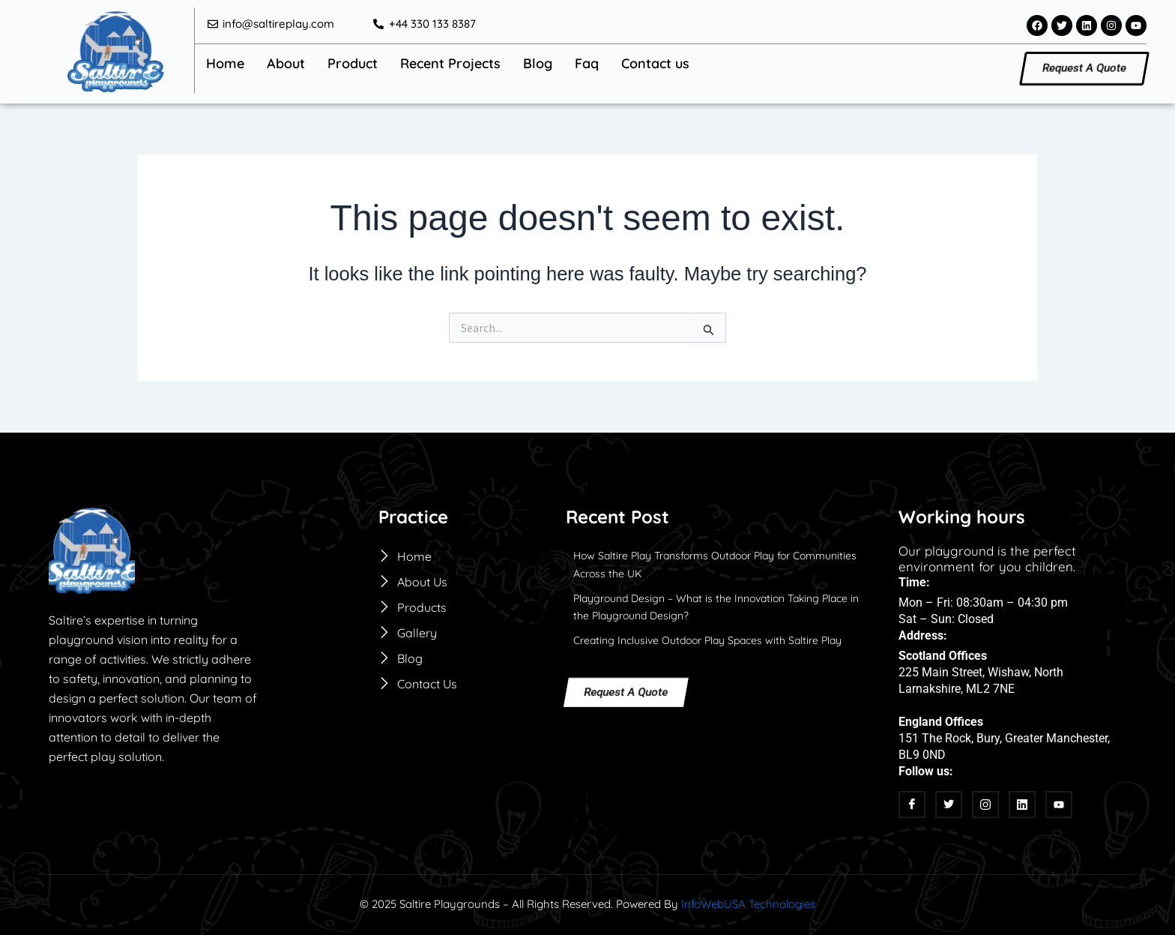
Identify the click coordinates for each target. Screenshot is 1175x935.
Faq (587, 62)
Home (225, 62)
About (286, 62)
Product (352, 62)
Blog (537, 62)
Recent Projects (450, 62)
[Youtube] (1058, 804)
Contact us (655, 62)
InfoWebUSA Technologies (748, 904)
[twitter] (948, 804)
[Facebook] (911, 804)
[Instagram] (985, 804)
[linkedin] (1022, 804)
